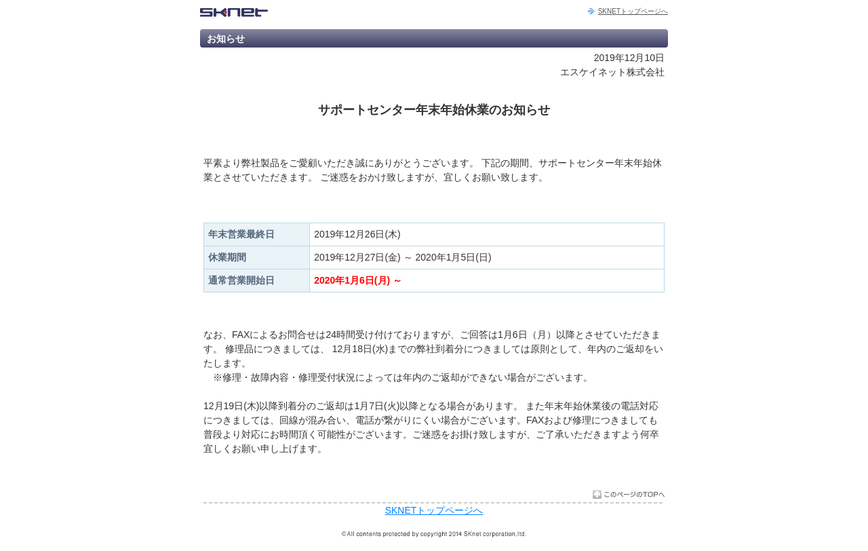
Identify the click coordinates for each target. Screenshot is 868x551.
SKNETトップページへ (633, 11)
